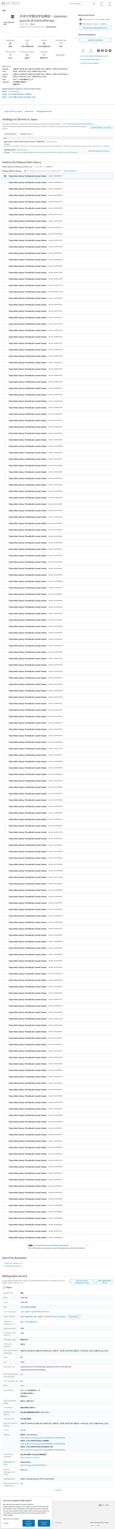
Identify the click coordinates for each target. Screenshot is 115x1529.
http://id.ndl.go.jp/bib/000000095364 (33, 1465)
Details (6, 1523)
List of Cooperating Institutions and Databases (79, 124)
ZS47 (22, 1385)
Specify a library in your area (101, 127)
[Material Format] (26, 133)
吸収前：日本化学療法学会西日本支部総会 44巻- (19, 97)
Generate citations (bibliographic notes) (94, 56)
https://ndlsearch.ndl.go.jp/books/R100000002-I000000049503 (42, 1450)
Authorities (74, 1317)
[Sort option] (11, 133)
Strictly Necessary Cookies (28, 1523)
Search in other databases (89, 63)
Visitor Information (70, 171)
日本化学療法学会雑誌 (28, 1307)
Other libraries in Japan (13, 111)
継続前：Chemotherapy (10, 91)
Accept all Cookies (44, 1523)
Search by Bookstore (95, 40)
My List (83, 50)
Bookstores (29, 111)
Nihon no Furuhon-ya (14, 1263)
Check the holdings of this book (99, 151)
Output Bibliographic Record (90, 59)
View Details (60, 55)
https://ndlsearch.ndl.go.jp (29, 1457)
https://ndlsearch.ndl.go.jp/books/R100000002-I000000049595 (42, 1444)
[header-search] (82, 3)
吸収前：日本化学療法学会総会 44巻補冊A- (17, 94)
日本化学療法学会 (26, 1316)
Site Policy (58, 1523)
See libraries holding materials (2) (95, 28)
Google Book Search (13, 1266)
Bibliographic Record (44, 111)
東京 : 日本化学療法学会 (28, 1322)
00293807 (61, 1316)
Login (109, 3)
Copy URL (91, 50)
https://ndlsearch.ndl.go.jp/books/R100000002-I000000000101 (42, 1438)
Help (101, 3)
